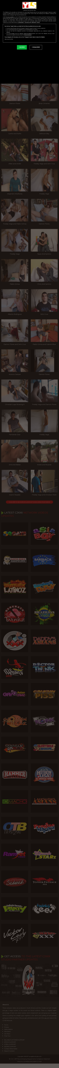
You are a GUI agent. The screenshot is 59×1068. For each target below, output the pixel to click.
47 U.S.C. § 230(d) (10, 17)
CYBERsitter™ (21, 22)
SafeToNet (33, 22)
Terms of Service (28, 33)
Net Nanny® (28, 22)
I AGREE (22, 47)
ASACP (38, 22)
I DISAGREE (36, 47)
